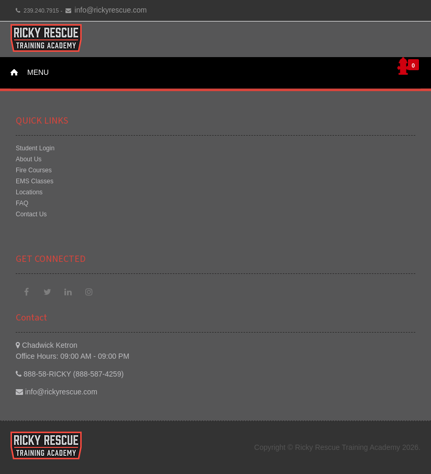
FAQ (22, 203)
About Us (28, 159)
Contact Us (31, 214)
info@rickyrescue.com (110, 10)
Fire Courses (34, 170)
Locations (29, 192)
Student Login (35, 148)
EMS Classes (34, 181)
